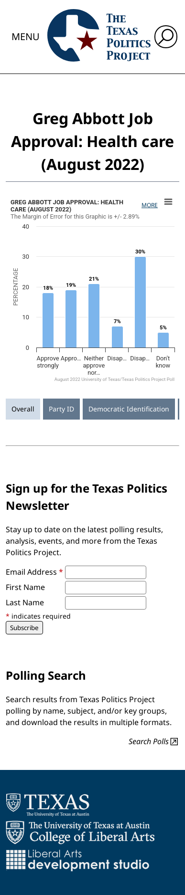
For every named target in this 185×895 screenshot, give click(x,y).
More (149, 205)
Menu (25, 36)
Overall (22, 408)
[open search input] (165, 36)
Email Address (34, 572)
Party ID (61, 408)
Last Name (25, 602)
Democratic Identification (128, 408)
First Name (25, 587)
